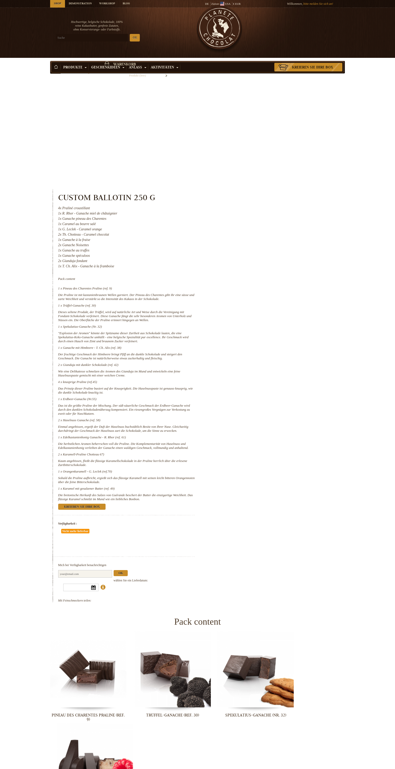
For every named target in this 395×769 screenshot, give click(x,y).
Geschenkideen (107, 60)
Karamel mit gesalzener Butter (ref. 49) (258, 392)
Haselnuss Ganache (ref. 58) (251, 316)
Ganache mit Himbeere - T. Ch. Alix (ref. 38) (262, 239)
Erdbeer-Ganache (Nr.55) (249, 295)
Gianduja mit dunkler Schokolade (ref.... (84, 681)
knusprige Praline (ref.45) (250, 278)
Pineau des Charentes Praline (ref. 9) (257, 172)
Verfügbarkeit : (237, 427)
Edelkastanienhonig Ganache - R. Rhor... (84, 764)
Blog (126, 4)
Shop (57, 4)
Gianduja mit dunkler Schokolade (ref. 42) (260, 261)
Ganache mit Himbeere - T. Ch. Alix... (311, 598)
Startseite (55, 69)
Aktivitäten (164, 60)
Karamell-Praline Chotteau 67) (253, 358)
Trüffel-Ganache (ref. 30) (249, 193)
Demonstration (80, 4)
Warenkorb (308, 24)
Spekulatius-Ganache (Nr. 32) (252, 218)
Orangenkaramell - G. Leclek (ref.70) (257, 375)
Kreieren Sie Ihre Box (312, 60)
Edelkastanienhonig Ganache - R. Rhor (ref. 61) (264, 337)
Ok (290, 462)
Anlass (137, 60)
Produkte (75, 60)
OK (109, 37)
